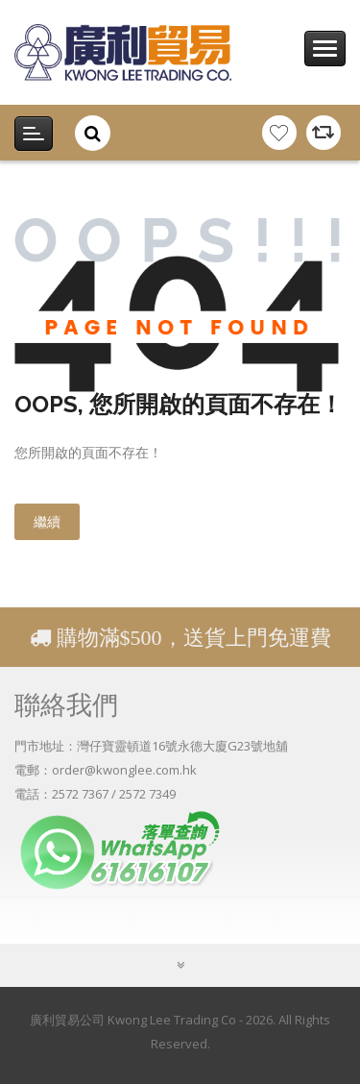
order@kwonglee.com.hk (124, 769)
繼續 (47, 521)
